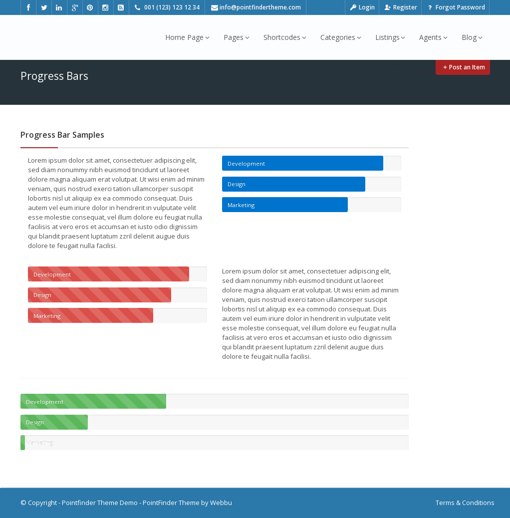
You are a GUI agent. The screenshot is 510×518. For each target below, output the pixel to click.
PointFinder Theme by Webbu (187, 502)
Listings (390, 37)
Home (397, 70)
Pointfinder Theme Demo (100, 502)
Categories (340, 37)
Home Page (187, 37)
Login (362, 7)
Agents (433, 37)
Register (400, 7)
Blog (472, 37)
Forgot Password (455, 7)
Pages (237, 37)
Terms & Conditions (465, 502)
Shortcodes (284, 37)
